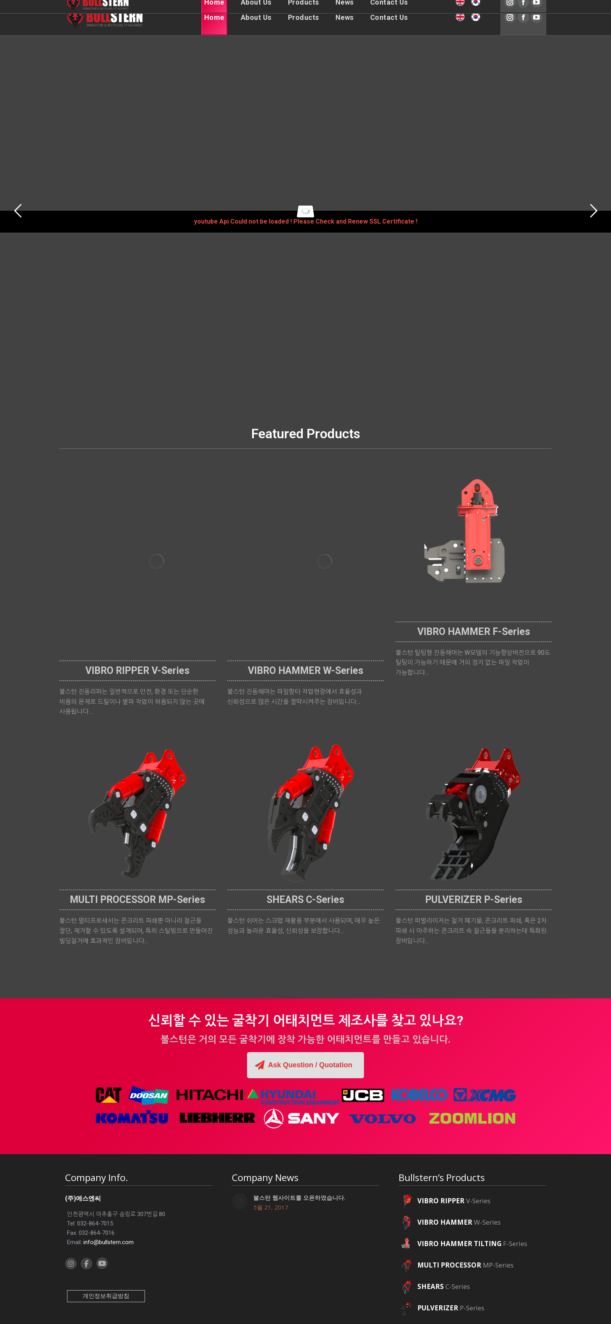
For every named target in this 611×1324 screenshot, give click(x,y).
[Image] (156, 561)
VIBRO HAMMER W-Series (305, 670)
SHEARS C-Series (305, 899)
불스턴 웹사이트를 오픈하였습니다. (299, 1197)
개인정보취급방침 (106, 1295)
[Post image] (239, 1201)
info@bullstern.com (108, 1242)
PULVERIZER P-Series (473, 899)
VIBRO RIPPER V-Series (137, 670)
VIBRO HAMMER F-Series (473, 631)
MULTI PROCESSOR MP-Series (137, 899)
